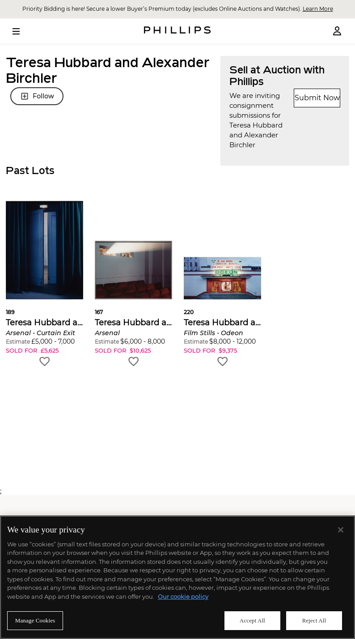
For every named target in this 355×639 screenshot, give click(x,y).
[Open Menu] (22, 31)
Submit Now (317, 98)
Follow (37, 96)
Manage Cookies (35, 620)
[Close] (341, 530)
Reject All (314, 620)
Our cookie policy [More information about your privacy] (183, 596)
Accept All (252, 620)
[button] (44, 283)
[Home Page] (177, 31)
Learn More (318, 8)
